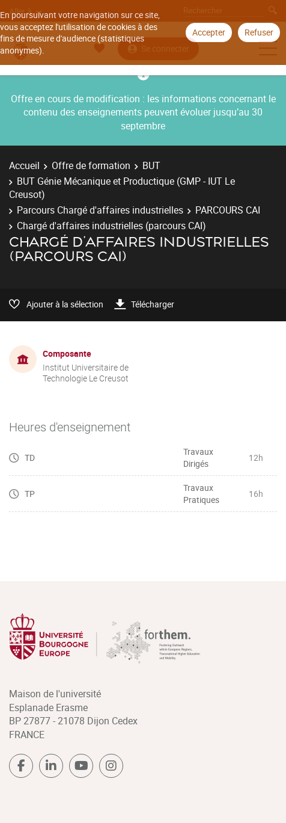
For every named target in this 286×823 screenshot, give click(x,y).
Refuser (259, 32)
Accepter (208, 32)
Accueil (24, 165)
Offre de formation (91, 165)
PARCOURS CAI (227, 210)
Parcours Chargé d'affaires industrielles (100, 210)
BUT (151, 165)
